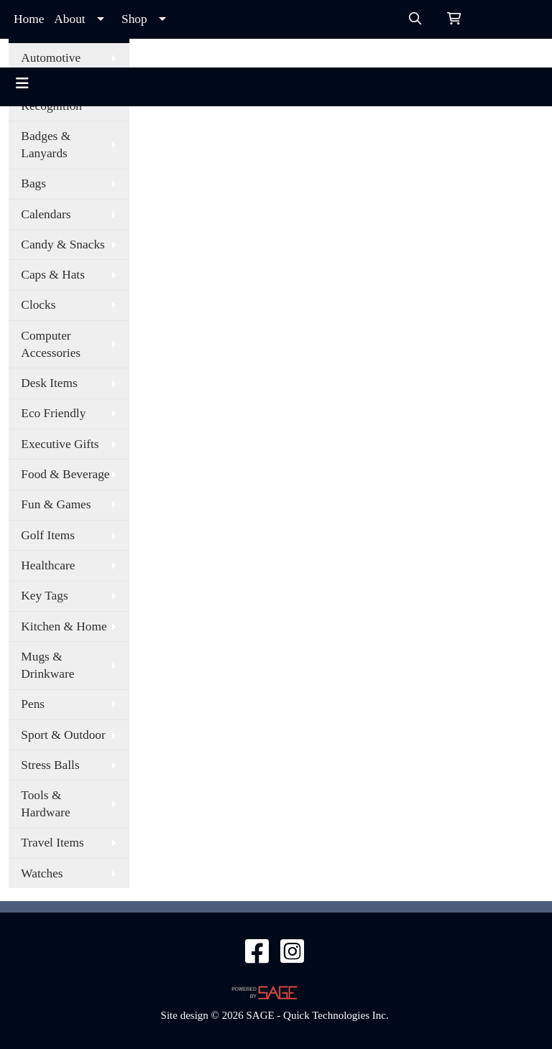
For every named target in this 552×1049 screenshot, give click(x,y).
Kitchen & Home (63, 626)
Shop (134, 19)
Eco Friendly (53, 413)
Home (29, 19)
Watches (42, 873)
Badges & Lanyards (45, 144)
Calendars (45, 214)
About (69, 19)
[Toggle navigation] (22, 83)
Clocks (38, 305)
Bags (33, 183)
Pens (33, 704)
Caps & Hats (53, 274)
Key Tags (44, 595)
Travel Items (52, 842)
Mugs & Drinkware (47, 665)
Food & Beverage (65, 474)
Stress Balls (50, 765)
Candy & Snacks (62, 244)
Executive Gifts (59, 444)
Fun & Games (56, 504)
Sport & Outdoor (63, 735)
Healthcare (48, 565)
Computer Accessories (50, 344)
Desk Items (49, 383)
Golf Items (48, 535)
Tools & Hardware (45, 803)
